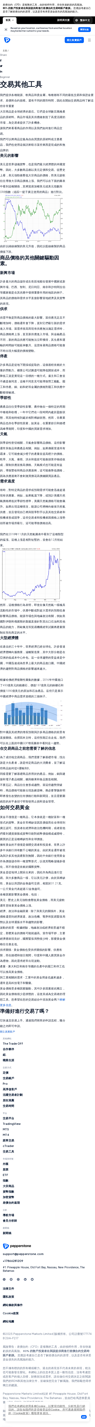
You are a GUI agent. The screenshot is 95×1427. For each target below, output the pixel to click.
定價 (6, 1072)
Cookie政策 (11, 1313)
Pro (5, 1083)
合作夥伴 (8, 1049)
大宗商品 (8, 1186)
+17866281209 (13, 1261)
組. (5, 1054)
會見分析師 (10, 1220)
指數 (6, 1180)
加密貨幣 (8, 1197)
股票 (6, 1169)
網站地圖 (8, 1321)
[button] (84, 1417)
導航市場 (8, 1215)
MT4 (6, 1135)
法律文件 (8, 1288)
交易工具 (8, 1151)
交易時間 (8, 1106)
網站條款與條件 (13, 1305)
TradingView (12, 1124)
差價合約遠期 (11, 1202)
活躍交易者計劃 (13, 1094)
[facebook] (1, 60)
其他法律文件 (28, 1380)
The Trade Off (13, 1043)
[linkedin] (1, 71)
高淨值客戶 (10, 1089)
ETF (5, 1175)
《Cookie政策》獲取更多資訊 (29, 1413)
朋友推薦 (8, 1100)
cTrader (8, 1146)
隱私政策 (8, 1296)
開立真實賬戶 (7, 1031)
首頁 (10, 20)
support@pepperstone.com (23, 1254)
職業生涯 (8, 1060)
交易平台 (8, 1118)
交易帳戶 (8, 1078)
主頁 (5, 50)
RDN (14, 1380)
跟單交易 (8, 1140)
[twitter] (1, 66)
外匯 (6, 1164)
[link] (6, 29)
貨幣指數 (8, 1191)
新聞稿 (7, 1233)
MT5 (6, 1129)
